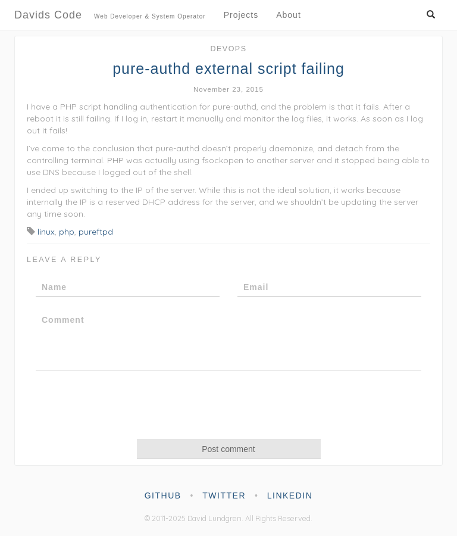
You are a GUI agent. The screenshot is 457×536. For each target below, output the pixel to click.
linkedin (290, 495)
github (163, 495)
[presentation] (228, 404)
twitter (224, 495)
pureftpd (96, 231)
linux (46, 231)
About (288, 15)
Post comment (228, 449)
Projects (241, 15)
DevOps (228, 49)
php (66, 231)
